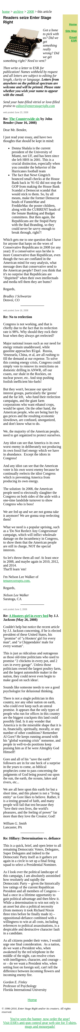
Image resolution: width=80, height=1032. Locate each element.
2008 (30, 11)
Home (32, 1000)
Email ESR (73, 39)
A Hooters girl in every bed (28, 616)
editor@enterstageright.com (35, 106)
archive (18, 11)
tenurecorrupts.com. (17, 580)
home (6, 11)
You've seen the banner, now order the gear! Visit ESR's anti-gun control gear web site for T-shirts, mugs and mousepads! (40, 1022)
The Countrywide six (24, 119)
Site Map (71, 31)
